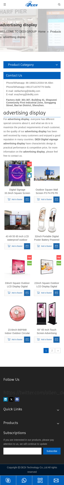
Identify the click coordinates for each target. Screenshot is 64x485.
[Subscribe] (52, 451)
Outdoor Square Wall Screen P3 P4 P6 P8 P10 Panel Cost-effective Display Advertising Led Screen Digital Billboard (46, 191)
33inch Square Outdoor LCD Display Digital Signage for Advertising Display (17, 285)
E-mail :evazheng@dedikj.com (22, 94)
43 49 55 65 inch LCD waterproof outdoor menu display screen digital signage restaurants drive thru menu (17, 238)
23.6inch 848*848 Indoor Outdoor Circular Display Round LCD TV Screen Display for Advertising (17, 331)
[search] (22, 451)
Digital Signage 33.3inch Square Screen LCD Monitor (17, 191)
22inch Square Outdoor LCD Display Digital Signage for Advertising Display (46, 285)
